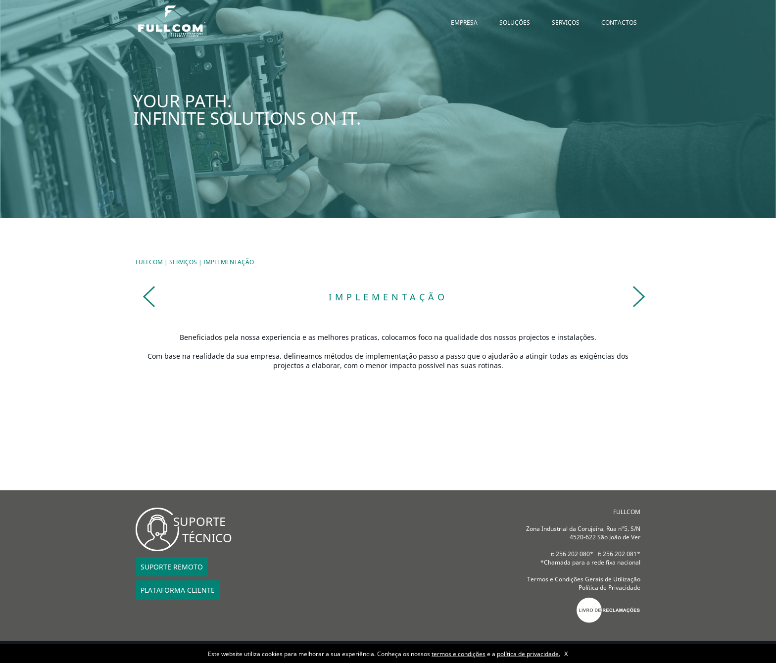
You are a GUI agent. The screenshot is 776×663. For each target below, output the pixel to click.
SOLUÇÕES (514, 22)
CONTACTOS (619, 22)
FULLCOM (149, 262)
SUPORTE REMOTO (172, 566)
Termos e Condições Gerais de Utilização (583, 579)
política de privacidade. (528, 654)
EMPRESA (464, 22)
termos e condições (458, 654)
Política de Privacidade (609, 587)
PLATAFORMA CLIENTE (178, 590)
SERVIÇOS (566, 22)
